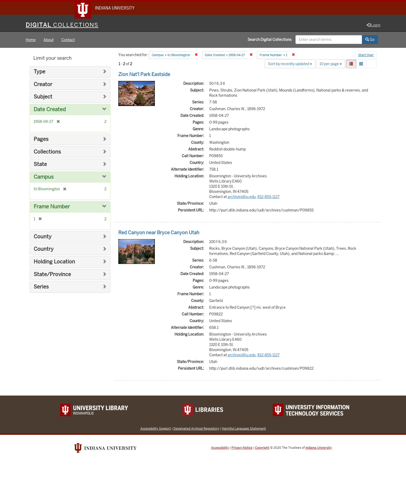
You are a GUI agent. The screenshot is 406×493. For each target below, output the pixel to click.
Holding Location (54, 262)
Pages (41, 139)
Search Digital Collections (270, 39)
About (49, 39)
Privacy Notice (241, 448)
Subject (43, 97)
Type (39, 72)
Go (369, 39)
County (43, 236)
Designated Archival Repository (196, 428)
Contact (68, 39)
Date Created (50, 109)
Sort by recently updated (290, 64)
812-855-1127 (268, 196)
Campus (44, 177)
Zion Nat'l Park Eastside (144, 74)
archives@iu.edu (242, 196)
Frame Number (52, 206)
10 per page (331, 64)
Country (44, 249)
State (40, 164)
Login (373, 25)
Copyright (262, 448)
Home (31, 39)
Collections (47, 152)
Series (41, 287)
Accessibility (220, 448)
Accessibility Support (155, 428)
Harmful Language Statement (244, 428)
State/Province (52, 274)
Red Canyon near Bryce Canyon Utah (158, 233)
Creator (43, 84)
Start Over (366, 55)
